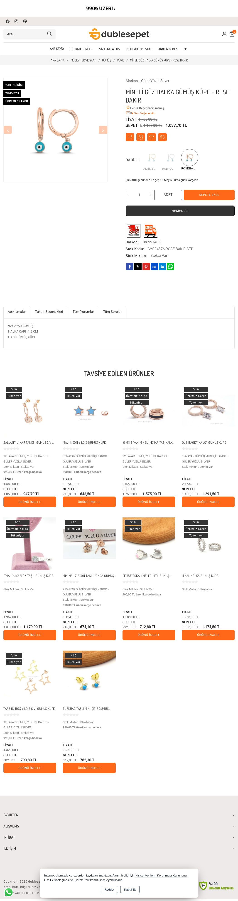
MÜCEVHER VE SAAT (139, 49)
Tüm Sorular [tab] (120, 313)
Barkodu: (133, 242)
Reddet (109, 889)
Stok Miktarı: (136, 256)
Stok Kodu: (135, 249)
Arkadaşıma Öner (164, 137)
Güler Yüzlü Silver (155, 81)
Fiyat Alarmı (141, 137)
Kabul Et (130, 889)
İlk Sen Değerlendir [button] (140, 113)
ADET (168, 195)
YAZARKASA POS (109, 49)
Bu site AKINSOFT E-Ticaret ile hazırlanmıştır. (38, 894)
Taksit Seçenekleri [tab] (52, 313)
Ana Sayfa (57, 48)
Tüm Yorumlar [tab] (88, 313)
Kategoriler (81, 49)
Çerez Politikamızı (86, 880)
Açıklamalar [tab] (17, 313)
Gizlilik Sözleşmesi (57, 880)
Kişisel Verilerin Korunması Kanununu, (161, 875)
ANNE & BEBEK (167, 49)
